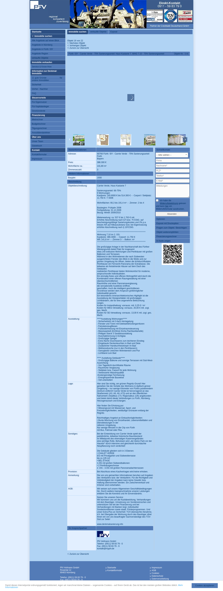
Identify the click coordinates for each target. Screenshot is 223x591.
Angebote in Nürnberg (42, 45)
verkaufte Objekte (40, 58)
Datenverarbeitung (160, 579)
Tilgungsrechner (39, 128)
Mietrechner (37, 119)
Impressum (37, 159)
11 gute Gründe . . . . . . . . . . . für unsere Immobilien (47, 79)
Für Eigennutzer (39, 102)
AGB (154, 570)
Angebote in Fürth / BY (42, 49)
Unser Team (37, 141)
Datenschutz (157, 576)
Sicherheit (36, 84)
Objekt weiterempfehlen (167, 232)
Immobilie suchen (43, 36)
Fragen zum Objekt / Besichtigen (171, 228)
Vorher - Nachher (40, 89)
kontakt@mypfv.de (105, 548)
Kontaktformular (39, 154)
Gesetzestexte (38, 111)
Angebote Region (40, 53)
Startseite (36, 32)
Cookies (155, 573)
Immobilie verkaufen (42, 62)
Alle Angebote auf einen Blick (45, 40)
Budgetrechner (39, 124)
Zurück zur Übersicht (79, 48)
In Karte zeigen (163, 241)
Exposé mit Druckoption (167, 223)
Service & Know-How (42, 66)
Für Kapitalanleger (40, 106)
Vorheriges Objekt (78, 45)
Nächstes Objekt (77, 43)
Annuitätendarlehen (41, 132)
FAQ (34, 93)
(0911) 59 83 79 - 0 (114, 543)
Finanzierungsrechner (166, 236)
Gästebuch (37, 146)
